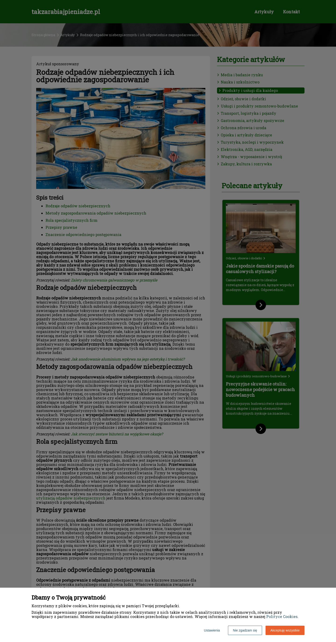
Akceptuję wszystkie (285, 630)
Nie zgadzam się (245, 630)
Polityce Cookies (282, 616)
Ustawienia (212, 630)
